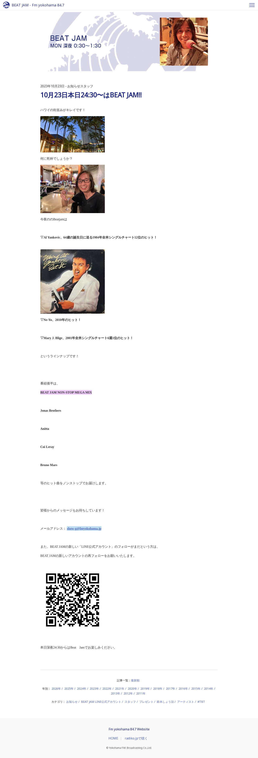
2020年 (132, 688)
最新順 (135, 680)
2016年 (183, 688)
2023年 (94, 688)
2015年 (196, 688)
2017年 (170, 688)
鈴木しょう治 (165, 702)
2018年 (157, 688)
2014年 (208, 688)
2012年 (128, 693)
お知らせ (72, 702)
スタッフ (130, 702)
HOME (113, 738)
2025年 (69, 688)
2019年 (145, 688)
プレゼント (146, 702)
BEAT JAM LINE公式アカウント (101, 702)
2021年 (119, 688)
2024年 (81, 688)
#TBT (201, 702)
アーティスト (185, 702)
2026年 (56, 688)
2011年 (141, 693)
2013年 (115, 693)
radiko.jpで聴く (136, 738)
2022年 (107, 688)
